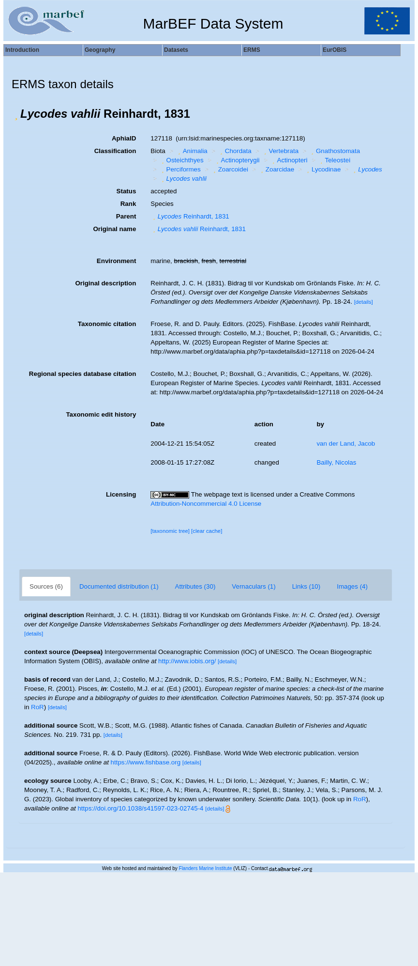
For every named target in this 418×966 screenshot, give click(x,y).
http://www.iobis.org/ (187, 661)
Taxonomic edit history (101, 414)
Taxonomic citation (107, 323)
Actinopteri (288, 160)
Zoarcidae (276, 169)
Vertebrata (280, 151)
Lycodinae (323, 169)
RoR (37, 707)
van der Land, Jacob (345, 443)
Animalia (192, 151)
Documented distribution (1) (119, 586)
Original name (114, 229)
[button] (16, 114)
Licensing (121, 494)
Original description (105, 283)
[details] (363, 302)
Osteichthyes (181, 160)
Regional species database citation (82, 373)
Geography (100, 50)
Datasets (176, 50)
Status (126, 191)
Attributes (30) (195, 586)
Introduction (22, 50)
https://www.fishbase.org (145, 762)
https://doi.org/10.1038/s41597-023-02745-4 (140, 808)
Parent (126, 216)
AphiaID (124, 138)
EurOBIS (334, 50)
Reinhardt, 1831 (189, 216)
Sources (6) (46, 586)
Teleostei (334, 160)
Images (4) (352, 586)
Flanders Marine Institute (205, 868)
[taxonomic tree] (170, 531)
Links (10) (306, 586)
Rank (128, 203)
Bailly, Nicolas (336, 462)
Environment (116, 261)
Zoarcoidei (229, 169)
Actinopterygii (236, 160)
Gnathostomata (334, 151)
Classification (115, 151)
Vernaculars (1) (253, 586)
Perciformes (180, 169)
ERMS (251, 50)
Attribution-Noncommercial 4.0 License (205, 503)
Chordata (234, 151)
